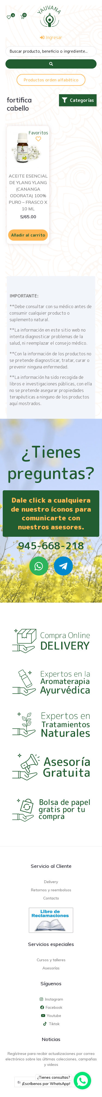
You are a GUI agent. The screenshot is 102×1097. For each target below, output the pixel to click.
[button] (78, 100)
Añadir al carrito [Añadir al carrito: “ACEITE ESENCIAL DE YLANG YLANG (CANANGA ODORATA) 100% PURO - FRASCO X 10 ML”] (28, 235)
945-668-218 (51, 546)
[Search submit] (51, 64)
